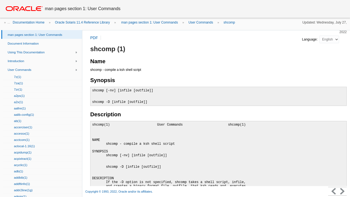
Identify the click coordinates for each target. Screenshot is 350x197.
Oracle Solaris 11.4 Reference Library (82, 22)
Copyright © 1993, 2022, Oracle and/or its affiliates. (119, 191)
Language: (310, 39)
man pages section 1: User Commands (149, 22)
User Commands (200, 22)
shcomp (229, 22)
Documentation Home (29, 22)
